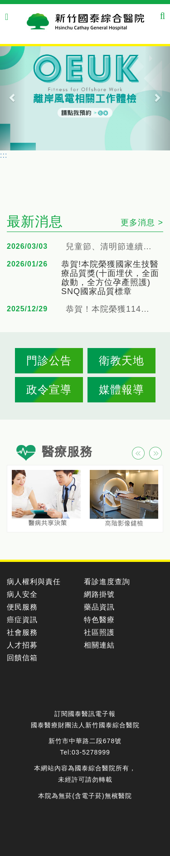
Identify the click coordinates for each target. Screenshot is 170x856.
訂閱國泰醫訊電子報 (85, 713)
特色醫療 (99, 620)
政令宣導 (49, 389)
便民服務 (22, 607)
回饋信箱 (22, 658)
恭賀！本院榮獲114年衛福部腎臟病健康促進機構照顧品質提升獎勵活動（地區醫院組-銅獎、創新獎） (111, 309)
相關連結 (99, 645)
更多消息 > (142, 222)
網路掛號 (99, 594)
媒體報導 (121, 389)
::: (3, 155)
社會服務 (22, 632)
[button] (12, 97)
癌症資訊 (22, 620)
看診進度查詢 (107, 581)
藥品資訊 (99, 607)
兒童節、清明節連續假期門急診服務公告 (111, 246)
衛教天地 (121, 360)
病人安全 (22, 594)
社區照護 (99, 632)
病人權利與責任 (34, 581)
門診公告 (49, 360)
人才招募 (22, 645)
